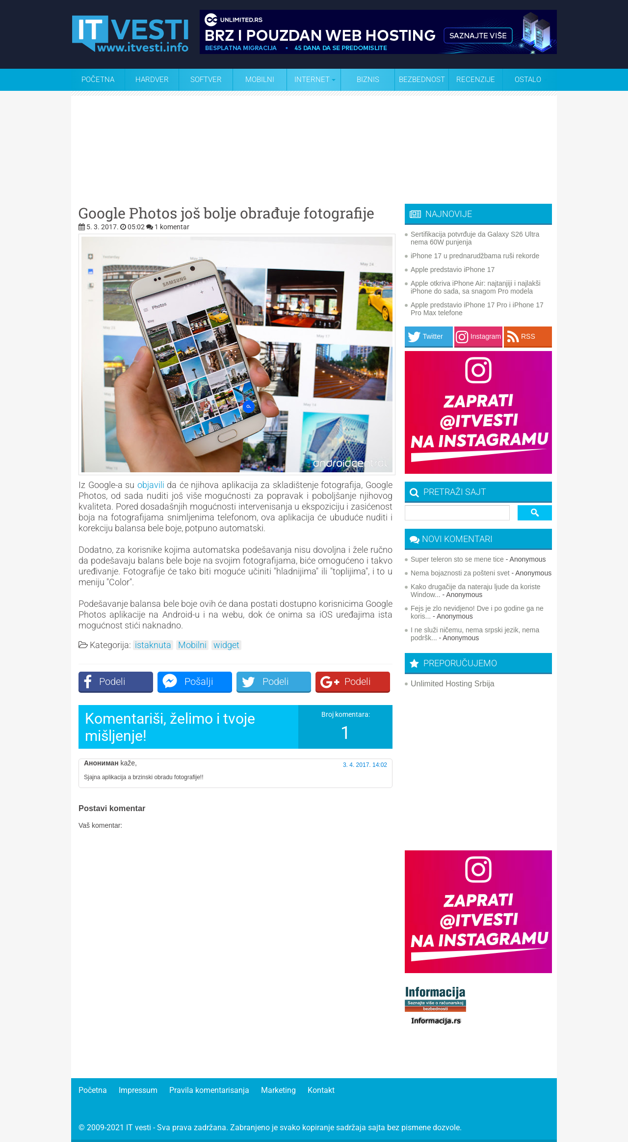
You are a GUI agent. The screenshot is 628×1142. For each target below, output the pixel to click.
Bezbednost (422, 79)
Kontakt (321, 1090)
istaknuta (153, 645)
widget (226, 645)
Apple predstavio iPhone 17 (453, 269)
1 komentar (172, 227)
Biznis (368, 79)
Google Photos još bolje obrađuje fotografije (226, 213)
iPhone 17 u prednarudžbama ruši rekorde (475, 256)
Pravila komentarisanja (209, 1090)
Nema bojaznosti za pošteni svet (460, 573)
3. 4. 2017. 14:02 (365, 764)
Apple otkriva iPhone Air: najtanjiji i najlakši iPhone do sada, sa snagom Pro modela (476, 287)
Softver (206, 79)
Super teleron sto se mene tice (457, 559)
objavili (150, 485)
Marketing (278, 1090)
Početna (97, 79)
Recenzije (475, 79)
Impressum (138, 1090)
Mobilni (259, 79)
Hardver (152, 79)
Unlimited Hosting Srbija (453, 684)
